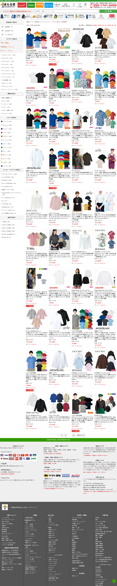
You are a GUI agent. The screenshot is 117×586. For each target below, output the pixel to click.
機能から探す (52, 542)
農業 (96, 539)
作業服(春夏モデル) (29, 520)
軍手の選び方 (99, 555)
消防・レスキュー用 (7, 567)
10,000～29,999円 (7, 234)
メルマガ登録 (99, 577)
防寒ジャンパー (53, 529)
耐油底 (74, 548)
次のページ (80, 435)
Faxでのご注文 (99, 581)
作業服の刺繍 (29, 517)
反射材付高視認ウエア (31, 567)
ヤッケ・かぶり (53, 561)
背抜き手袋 (98, 529)
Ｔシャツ (27, 563)
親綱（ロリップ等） (7, 562)
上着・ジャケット (53, 559)
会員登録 (97, 575)
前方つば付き (5, 521)
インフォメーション (105, 564)
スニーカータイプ (77, 517)
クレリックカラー (7, 77)
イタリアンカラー (7, 74)
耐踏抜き (74, 542)
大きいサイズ (52, 548)
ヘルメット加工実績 (7, 545)
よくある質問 (99, 583)
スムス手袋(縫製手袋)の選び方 (103, 559)
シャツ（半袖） (29, 526)
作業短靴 (74, 519)
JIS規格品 (75, 536)
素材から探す (52, 544)
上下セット (52, 557)
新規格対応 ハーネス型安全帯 (10, 550)
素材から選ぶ (5, 538)
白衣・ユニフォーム (30, 571)
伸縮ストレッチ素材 (30, 542)
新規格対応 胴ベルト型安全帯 (10, 552)
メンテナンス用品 (53, 525)
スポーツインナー (30, 528)
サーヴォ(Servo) (6, 197)
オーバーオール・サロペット (33, 557)
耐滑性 (74, 546)
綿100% (51, 546)
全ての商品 (5, 43)
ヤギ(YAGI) (5, 204)
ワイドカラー (5, 64)
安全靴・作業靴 (82, 515)
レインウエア (58, 555)
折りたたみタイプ (7, 533)
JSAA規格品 (75, 538)
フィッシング (52, 576)
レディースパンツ (30, 536)
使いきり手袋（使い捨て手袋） (104, 531)
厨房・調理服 (5, 98)
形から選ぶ (5, 536)
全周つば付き (5, 527)
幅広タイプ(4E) (76, 552)
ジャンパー (28, 549)
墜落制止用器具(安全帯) (11, 548)
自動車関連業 (99, 545)
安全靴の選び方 (76, 561)
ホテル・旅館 (5, 110)
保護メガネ (75, 568)
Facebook (98, 569)
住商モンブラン (6, 189)
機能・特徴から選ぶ (7, 540)
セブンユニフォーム (7, 174)
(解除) (58, 22)
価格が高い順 (111, 25)
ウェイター (5, 113)
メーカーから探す (53, 540)
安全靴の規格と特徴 (77, 563)
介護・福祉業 (99, 547)
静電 (73, 540)
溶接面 (74, 570)
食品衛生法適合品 (100, 533)
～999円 (4, 221)
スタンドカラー (6, 61)
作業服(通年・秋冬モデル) (31, 545)
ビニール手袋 (99, 523)
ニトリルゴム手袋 (100, 521)
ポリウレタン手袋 (100, 525)
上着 (26, 522)
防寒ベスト (52, 533)
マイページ (98, 573)
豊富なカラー (29, 540)
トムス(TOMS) (6, 177)
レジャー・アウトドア (55, 574)
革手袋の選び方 (99, 553)
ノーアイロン (29, 538)
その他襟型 (5, 80)
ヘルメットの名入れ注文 (8, 543)
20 (73, 435)
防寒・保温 (75, 558)
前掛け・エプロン (30, 573)
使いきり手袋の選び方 (101, 561)
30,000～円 (5, 237)
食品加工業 (98, 541)
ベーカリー (5, 104)
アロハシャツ (5, 86)
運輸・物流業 (99, 543)
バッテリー (52, 523)
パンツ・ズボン (53, 563)
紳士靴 (74, 533)
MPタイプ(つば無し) (7, 523)
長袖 (50, 519)
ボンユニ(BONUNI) (7, 183)
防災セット (75, 576)
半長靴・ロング (76, 523)
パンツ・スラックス (30, 530)
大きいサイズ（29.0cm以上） (80, 554)
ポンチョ (51, 567)
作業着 (35, 515)
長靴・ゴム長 (75, 527)
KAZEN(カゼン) (6, 207)
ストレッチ (52, 552)
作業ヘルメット (11, 515)
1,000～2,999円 (6, 225)
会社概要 (97, 567)
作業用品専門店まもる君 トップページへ (24, 507)
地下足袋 (74, 525)
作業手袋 (105, 515)
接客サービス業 (99, 549)
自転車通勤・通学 (53, 578)
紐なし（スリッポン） (78, 529)
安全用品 (82, 566)
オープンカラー (6, 67)
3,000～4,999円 (6, 228)
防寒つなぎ (52, 535)
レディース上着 (29, 534)
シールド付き (5, 517)
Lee (3, 201)
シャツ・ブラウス (7, 51)
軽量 (73, 550)
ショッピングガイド (100, 579)
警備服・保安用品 (30, 569)
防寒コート (52, 531)
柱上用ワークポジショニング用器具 (12, 558)
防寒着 (49, 527)
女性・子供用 (99, 551)
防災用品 (82, 573)
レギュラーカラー (7, 55)
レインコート (52, 565)
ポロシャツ (5, 83)
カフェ (4, 101)
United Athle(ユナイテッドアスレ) (11, 193)
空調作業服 (51, 515)
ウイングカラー (6, 70)
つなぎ (27, 532)
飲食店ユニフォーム (8, 47)
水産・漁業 (98, 537)
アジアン (4, 107)
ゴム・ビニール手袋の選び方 (103, 557)
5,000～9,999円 (6, 231)
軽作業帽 (4, 529)
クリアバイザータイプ (8, 519)
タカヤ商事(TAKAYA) (8, 213)
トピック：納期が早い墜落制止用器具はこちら (17, 11)
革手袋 (97, 517)
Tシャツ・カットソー (8, 89)
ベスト (50, 517)
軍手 (96, 519)
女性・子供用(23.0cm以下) (79, 556)
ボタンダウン (5, 58)
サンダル (74, 531)
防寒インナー (52, 537)
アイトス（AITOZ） (7, 210)
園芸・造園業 (99, 535)
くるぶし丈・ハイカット (79, 521)
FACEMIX (5, 180)
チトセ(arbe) (5, 186)
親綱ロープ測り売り (7, 569)
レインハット (52, 571)
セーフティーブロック (8, 560)
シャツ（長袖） (29, 524)
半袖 (50, 521)
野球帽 (4, 525)
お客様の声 (98, 571)
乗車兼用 (4, 531)
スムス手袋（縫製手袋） (102, 527)
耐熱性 (74, 544)
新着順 (95, 25)
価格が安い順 (102, 25)
